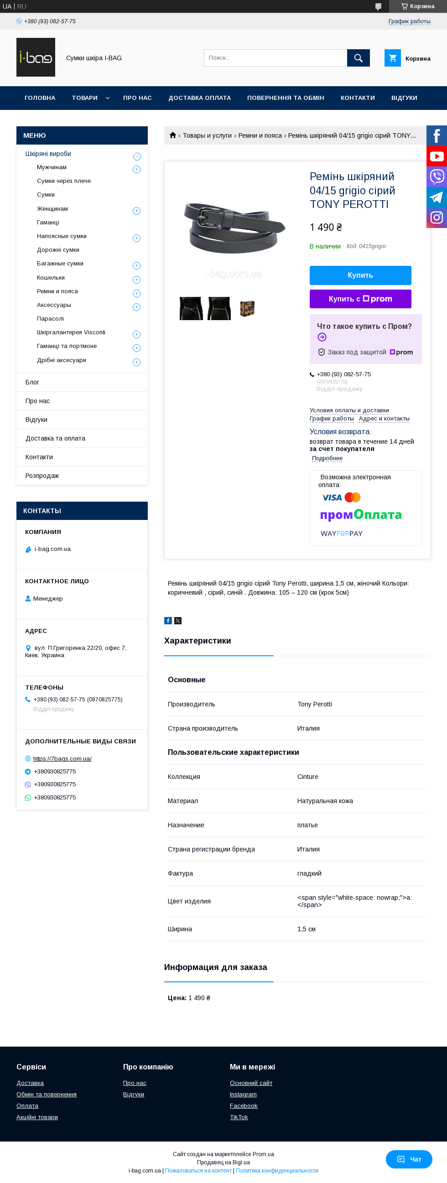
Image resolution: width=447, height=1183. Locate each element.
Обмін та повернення (46, 1094)
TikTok (239, 1117)
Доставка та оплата (55, 438)
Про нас (137, 97)
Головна (40, 97)
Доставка (30, 1082)
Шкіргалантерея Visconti (71, 332)
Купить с (360, 299)
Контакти (358, 97)
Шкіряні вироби (48, 153)
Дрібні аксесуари (61, 360)
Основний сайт (251, 1082)
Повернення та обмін (285, 97)
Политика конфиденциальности (277, 1170)
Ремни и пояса (260, 135)
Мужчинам (52, 167)
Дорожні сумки (58, 249)
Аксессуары (54, 304)
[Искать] (358, 58)
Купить (361, 275)
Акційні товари (37, 1117)
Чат (409, 1159)
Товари (85, 97)
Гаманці (48, 222)
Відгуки (404, 97)
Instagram (243, 1094)
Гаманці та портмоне (67, 345)
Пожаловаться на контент (198, 1170)
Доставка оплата (199, 97)
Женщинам (52, 208)
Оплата (27, 1105)
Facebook (244, 1105)
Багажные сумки (60, 263)
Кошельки (51, 277)
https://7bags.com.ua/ (62, 758)
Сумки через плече (64, 180)
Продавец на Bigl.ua (223, 1162)
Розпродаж (42, 475)
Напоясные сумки (62, 236)
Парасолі (50, 318)
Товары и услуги (207, 135)
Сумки (46, 194)
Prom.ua (263, 1154)
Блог (32, 382)
